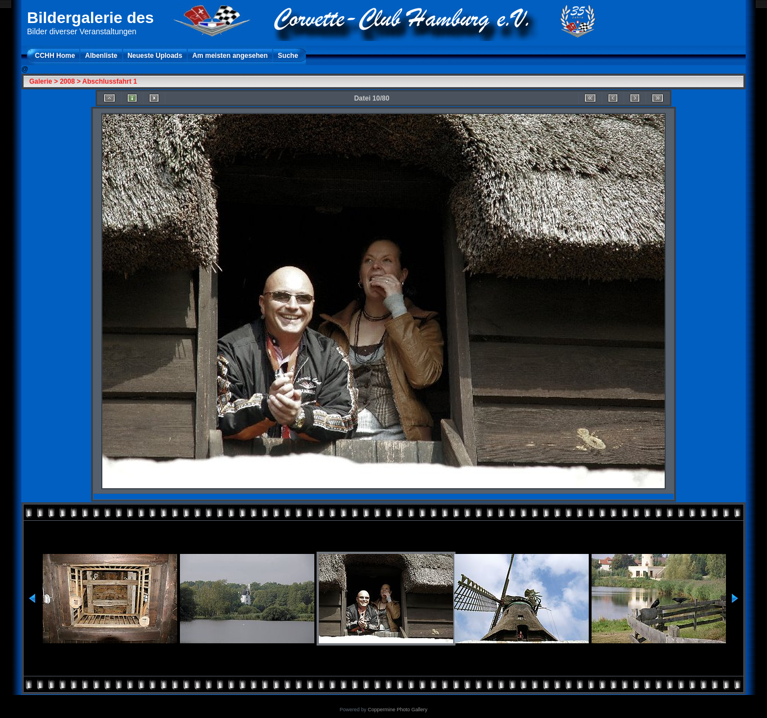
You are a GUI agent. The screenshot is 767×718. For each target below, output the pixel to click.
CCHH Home (55, 56)
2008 (67, 81)
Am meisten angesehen (230, 56)
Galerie (40, 81)
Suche (288, 56)
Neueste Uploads (155, 56)
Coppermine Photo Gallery (397, 709)
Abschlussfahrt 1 (109, 81)
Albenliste (101, 56)
